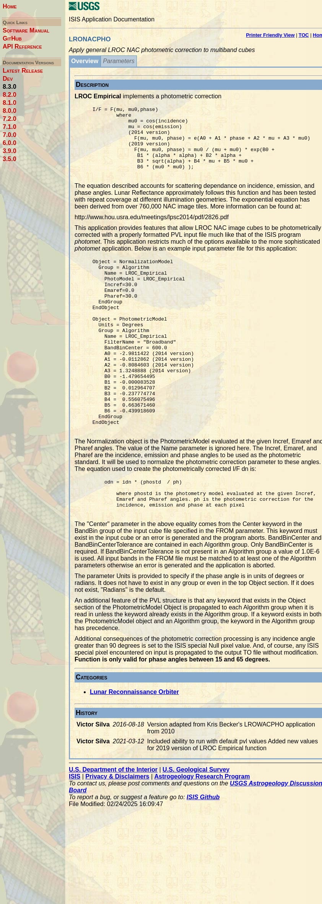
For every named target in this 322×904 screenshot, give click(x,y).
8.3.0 (9, 86)
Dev (8, 78)
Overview (84, 61)
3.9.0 (9, 151)
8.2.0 (9, 94)
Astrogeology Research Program (202, 831)
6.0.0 (9, 143)
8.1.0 (9, 102)
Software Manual (26, 30)
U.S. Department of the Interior (113, 824)
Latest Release (23, 70)
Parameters (119, 61)
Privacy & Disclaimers (117, 831)
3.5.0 (9, 159)
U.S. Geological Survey (196, 824)
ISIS (74, 831)
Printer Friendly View (270, 35)
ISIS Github (203, 852)
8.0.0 (9, 111)
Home (10, 6)
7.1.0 (9, 127)
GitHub (12, 38)
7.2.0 (9, 119)
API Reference (22, 46)
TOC (304, 35)
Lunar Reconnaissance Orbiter (134, 747)
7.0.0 (9, 135)
